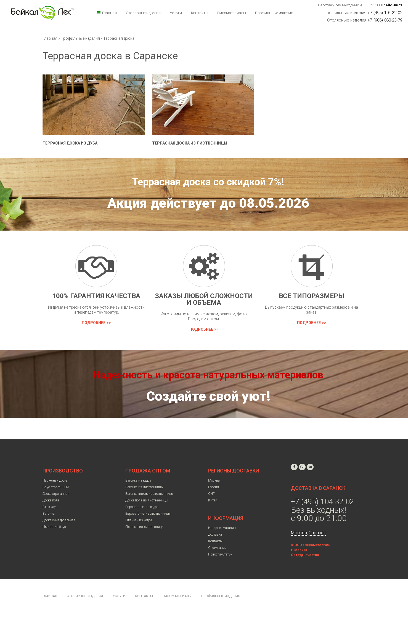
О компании (217, 548)
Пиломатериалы (231, 12)
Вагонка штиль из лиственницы (149, 494)
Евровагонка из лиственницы (148, 513)
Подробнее (93, 322)
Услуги (176, 12)
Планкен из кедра (138, 520)
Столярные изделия (143, 12)
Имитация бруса (55, 527)
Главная (109, 12)
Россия (213, 487)
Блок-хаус (50, 507)
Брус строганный (56, 487)
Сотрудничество (305, 555)
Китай (212, 500)
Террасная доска (118, 38)
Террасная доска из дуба (70, 143)
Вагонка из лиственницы (144, 487)
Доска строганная (56, 494)
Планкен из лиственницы (144, 527)
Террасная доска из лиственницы (189, 143)
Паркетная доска (55, 480)
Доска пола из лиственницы (146, 500)
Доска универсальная (59, 520)
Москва (214, 480)
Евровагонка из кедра (141, 507)
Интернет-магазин (222, 528)
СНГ (211, 494)
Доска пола (51, 500)
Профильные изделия (274, 12)
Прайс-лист (391, 5)
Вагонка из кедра (138, 480)
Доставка (215, 534)
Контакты (199, 12)
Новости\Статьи (220, 554)
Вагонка (49, 513)
